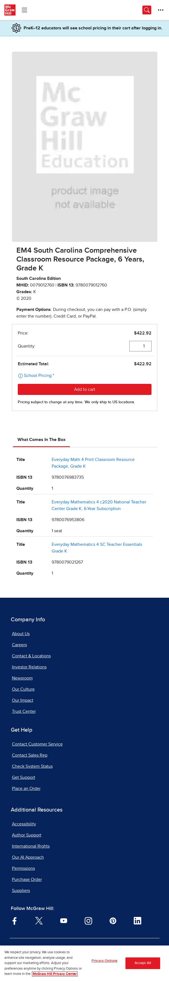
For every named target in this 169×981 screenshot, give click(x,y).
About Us (21, 634)
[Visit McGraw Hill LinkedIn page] (137, 920)
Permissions (23, 868)
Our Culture (23, 689)
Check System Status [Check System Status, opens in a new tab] (32, 766)
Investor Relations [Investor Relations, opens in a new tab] (29, 667)
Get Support (23, 777)
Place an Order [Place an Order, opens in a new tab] (26, 788)
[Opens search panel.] (146, 10)
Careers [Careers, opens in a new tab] (19, 645)
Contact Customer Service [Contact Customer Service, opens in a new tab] (37, 744)
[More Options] (161, 10)
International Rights (31, 846)
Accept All (143, 963)
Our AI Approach (28, 857)
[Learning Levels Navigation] (24, 10)
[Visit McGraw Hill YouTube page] (63, 920)
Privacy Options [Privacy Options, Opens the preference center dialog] (104, 961)
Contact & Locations (31, 656)
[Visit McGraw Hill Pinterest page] (113, 920)
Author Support (26, 835)
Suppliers (21, 890)
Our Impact (22, 700)
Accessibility (24, 824)
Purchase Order (27, 879)
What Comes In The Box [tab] (41, 439)
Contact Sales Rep (29, 755)
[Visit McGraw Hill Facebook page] (14, 920)
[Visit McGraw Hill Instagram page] (88, 920)
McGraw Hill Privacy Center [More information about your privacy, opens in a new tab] (55, 974)
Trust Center (24, 711)
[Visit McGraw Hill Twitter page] (39, 920)
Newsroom (22, 678)
